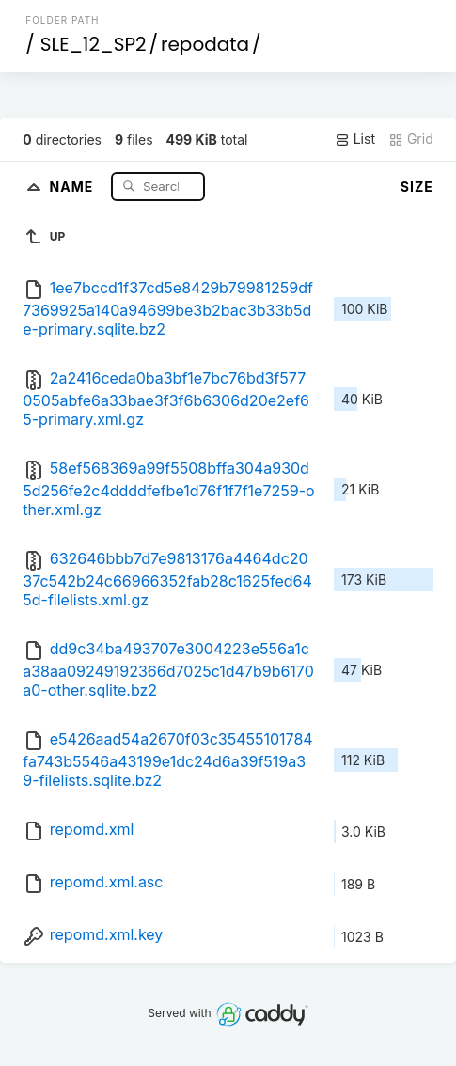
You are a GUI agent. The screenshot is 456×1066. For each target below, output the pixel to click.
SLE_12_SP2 (93, 44)
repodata (205, 44)
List (355, 139)
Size (417, 187)
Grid (410, 139)
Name (74, 186)
